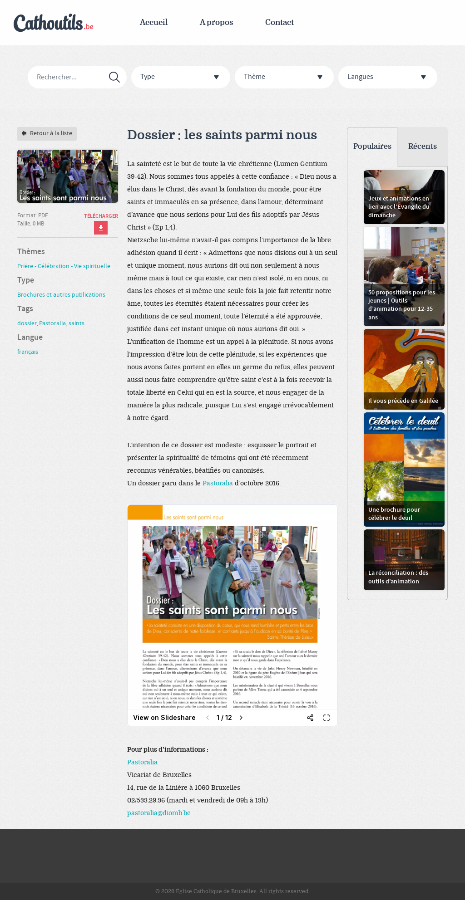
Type (181, 77)
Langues (388, 77)
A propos (216, 22)
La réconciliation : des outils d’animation (398, 577)
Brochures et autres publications (61, 295)
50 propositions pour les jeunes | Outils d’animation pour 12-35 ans (401, 305)
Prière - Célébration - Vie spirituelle (63, 266)
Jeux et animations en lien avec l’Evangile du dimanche (399, 207)
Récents (422, 146)
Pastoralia (218, 483)
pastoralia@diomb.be (159, 813)
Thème (285, 77)
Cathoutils (53, 23)
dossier (26, 323)
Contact (279, 22)
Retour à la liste (47, 133)
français (27, 352)
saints (76, 323)
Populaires (372, 146)
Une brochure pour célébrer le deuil (394, 514)
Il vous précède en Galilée (403, 401)
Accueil (154, 22)
